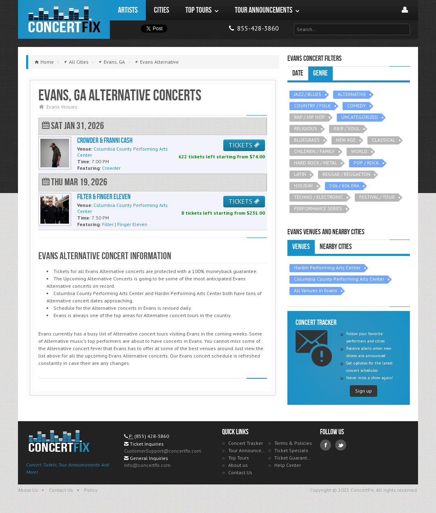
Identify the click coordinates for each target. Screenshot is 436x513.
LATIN (300, 174)
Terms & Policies (293, 443)
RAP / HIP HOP (309, 117)
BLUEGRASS (307, 140)
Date (297, 73)
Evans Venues (62, 107)
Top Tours (238, 458)
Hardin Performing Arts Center (327, 267)
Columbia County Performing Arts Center (339, 279)
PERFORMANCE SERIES (318, 208)
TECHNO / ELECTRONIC (318, 197)
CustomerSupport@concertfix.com (162, 451)
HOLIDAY (303, 185)
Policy (91, 490)
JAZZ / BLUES (307, 94)
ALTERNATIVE (352, 94)
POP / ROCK (366, 163)
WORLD (359, 151)
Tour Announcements (247, 450)
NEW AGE (346, 140)
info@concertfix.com (147, 465)
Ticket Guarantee (293, 458)
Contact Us (240, 472)
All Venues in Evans (315, 290)
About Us (28, 490)
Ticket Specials (291, 450)
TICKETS (244, 145)
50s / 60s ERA (344, 185)
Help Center (287, 465)
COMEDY (356, 105)
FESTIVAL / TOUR (377, 197)
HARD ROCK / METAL (315, 163)
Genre (320, 73)
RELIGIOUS (305, 128)
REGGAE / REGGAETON (346, 174)
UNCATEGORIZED (359, 117)
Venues (301, 246)
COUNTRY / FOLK (312, 105)
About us (238, 465)
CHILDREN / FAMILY (314, 151)
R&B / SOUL (347, 128)
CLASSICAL (383, 140)
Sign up (363, 391)
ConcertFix (64, 19)
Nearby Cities (336, 246)
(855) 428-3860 (151, 436)
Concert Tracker (245, 443)
